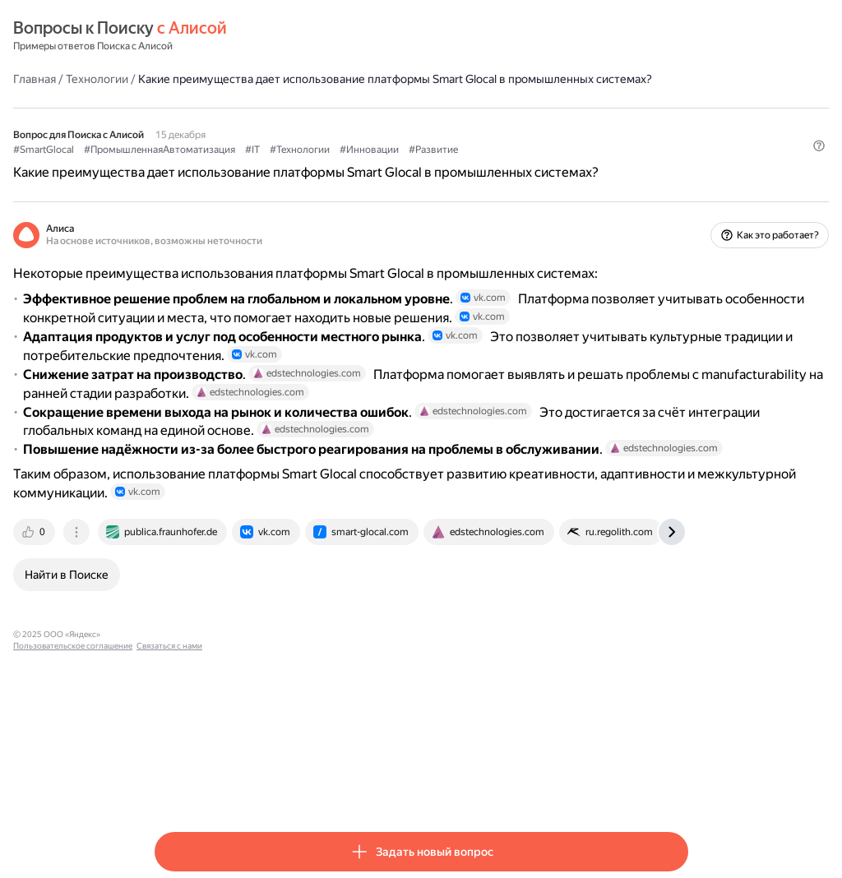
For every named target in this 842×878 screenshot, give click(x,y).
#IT (393, 165)
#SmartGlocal (185, 165)
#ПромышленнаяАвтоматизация (301, 165)
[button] (678, 193)
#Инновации (510, 165)
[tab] (177, 684)
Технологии (238, 78)
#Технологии (441, 165)
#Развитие (574, 165)
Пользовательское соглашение (308, 786)
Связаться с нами (405, 786)
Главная (176, 78)
